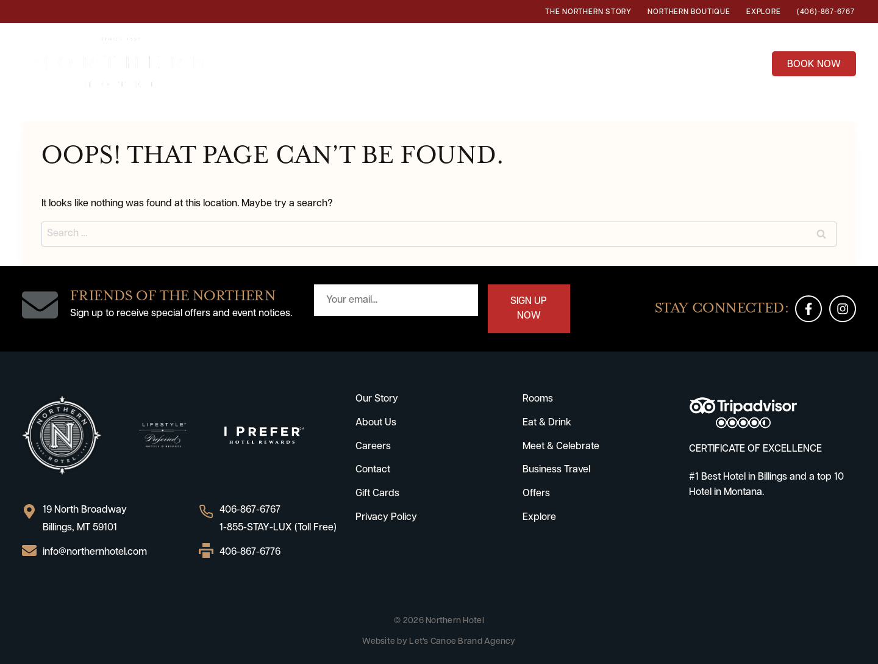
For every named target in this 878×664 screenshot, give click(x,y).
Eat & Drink (416, 62)
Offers (737, 62)
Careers (373, 447)
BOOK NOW (814, 65)
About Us (375, 423)
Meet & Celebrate (561, 447)
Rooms (345, 62)
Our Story (376, 399)
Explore (763, 12)
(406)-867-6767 (826, 12)
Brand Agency (486, 641)
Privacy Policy (386, 517)
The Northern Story (588, 12)
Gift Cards (377, 494)
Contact (372, 470)
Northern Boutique (689, 12)
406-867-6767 (250, 510)
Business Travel (652, 62)
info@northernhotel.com (95, 552)
